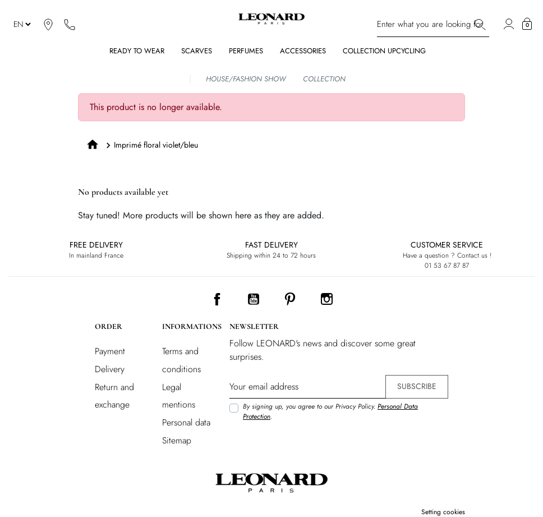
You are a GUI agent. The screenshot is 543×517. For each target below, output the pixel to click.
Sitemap (176, 440)
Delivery (110, 369)
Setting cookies (443, 512)
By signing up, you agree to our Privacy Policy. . (330, 411)
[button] (527, 24)
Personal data (186, 422)
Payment (110, 351)
